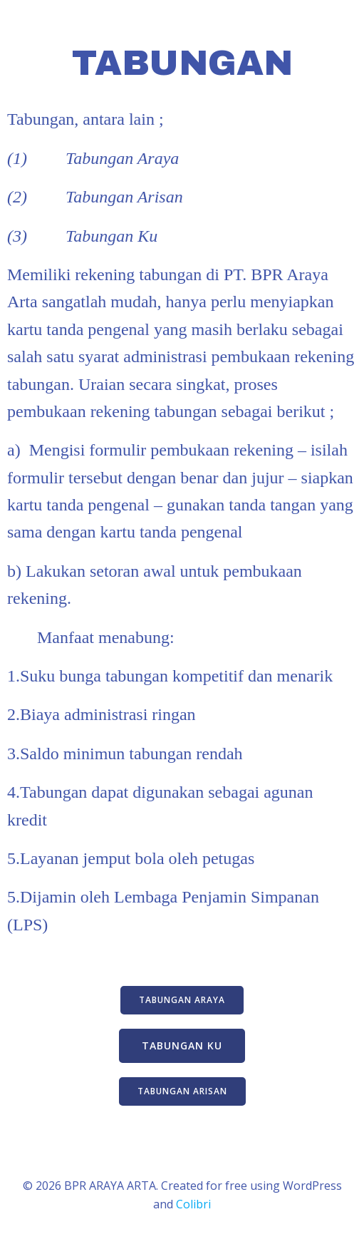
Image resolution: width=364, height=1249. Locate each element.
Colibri (193, 1204)
